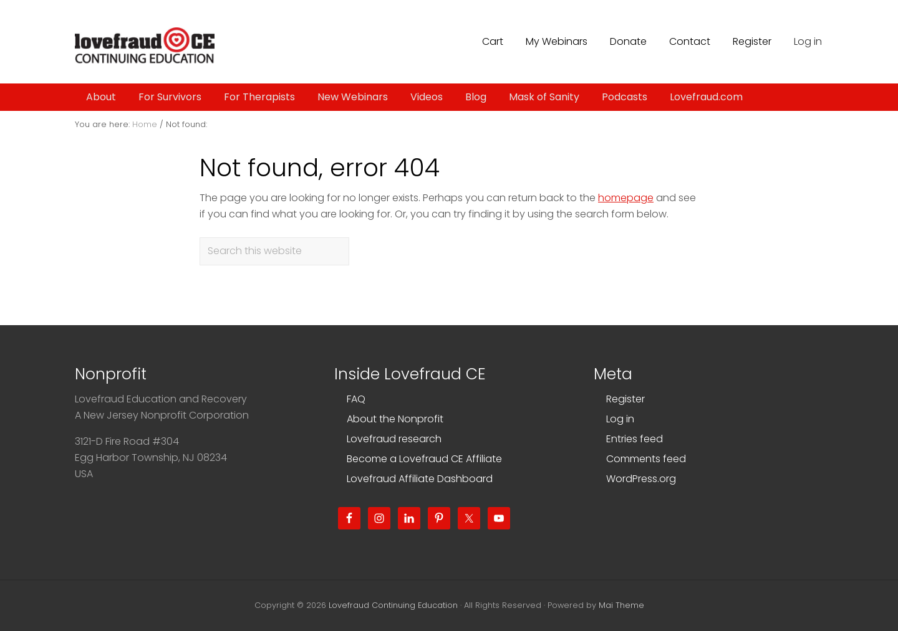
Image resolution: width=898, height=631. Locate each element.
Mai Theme (621, 605)
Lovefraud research (394, 439)
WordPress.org (641, 479)
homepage (626, 198)
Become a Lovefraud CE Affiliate (424, 459)
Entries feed (634, 439)
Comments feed (646, 459)
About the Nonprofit (395, 419)
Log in (808, 42)
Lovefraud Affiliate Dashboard (420, 479)
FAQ (356, 399)
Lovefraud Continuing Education (393, 605)
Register (625, 399)
